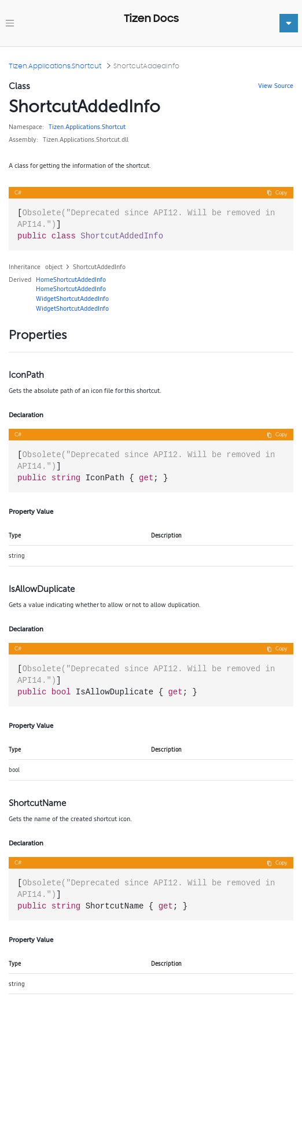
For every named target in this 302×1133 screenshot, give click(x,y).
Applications (82, 126)
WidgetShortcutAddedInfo (72, 298)
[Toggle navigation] (10, 23)
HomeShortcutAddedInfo (71, 279)
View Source (275, 85)
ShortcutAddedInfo (146, 65)
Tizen (56, 126)
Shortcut (114, 126)
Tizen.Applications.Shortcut (55, 65)
